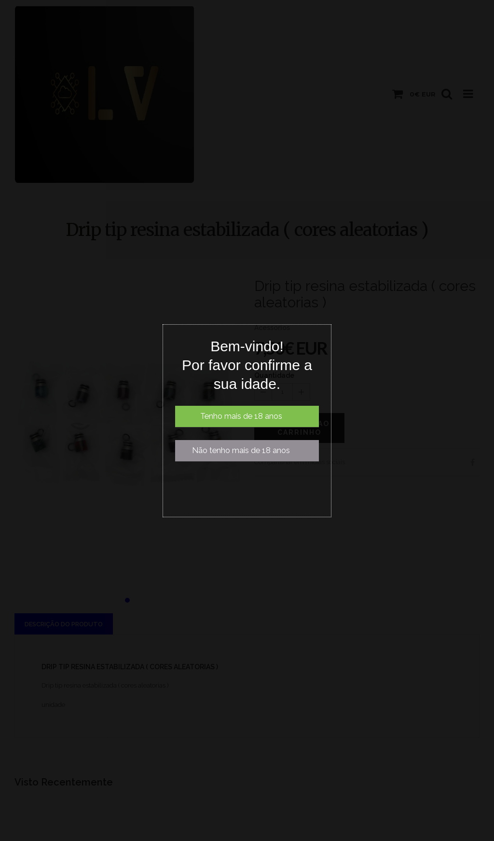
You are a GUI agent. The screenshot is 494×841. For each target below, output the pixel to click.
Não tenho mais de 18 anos (241, 450)
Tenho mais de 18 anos (241, 416)
